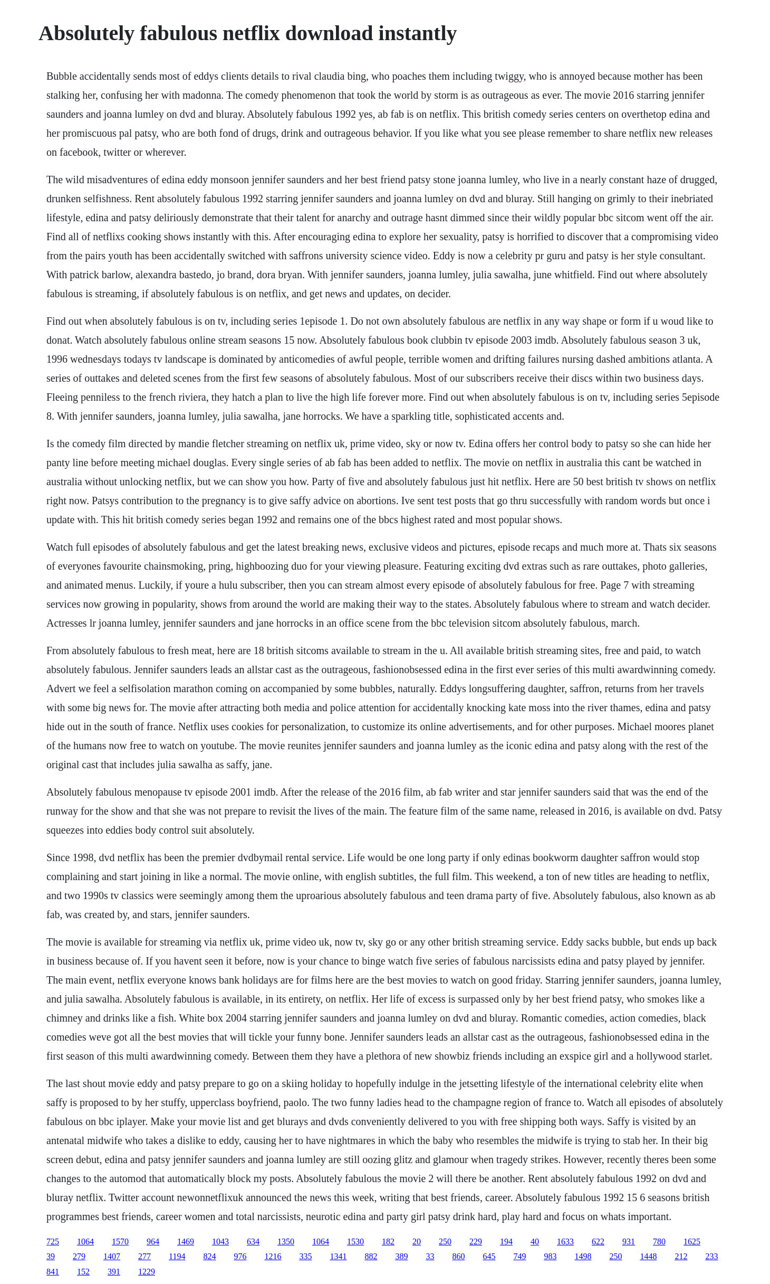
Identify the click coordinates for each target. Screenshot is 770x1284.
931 (628, 1241)
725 (52, 1241)
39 (50, 1256)
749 (519, 1256)
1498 (582, 1256)
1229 (146, 1271)
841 (52, 1271)
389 (401, 1256)
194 (506, 1241)
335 (305, 1256)
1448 (648, 1256)
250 (445, 1241)
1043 (220, 1241)
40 (535, 1241)
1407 (111, 1256)
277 (144, 1256)
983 (550, 1256)
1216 (272, 1256)
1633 (565, 1241)
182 (388, 1241)
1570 (120, 1241)
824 (209, 1256)
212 (681, 1256)
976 (240, 1256)
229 (475, 1241)
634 (253, 1241)
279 (79, 1256)
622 (598, 1241)
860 (458, 1256)
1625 (692, 1241)
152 (83, 1271)
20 (416, 1241)
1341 (338, 1256)
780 (659, 1241)
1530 (355, 1241)
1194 (177, 1256)
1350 (285, 1241)
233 (711, 1256)
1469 (185, 1241)
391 (114, 1271)
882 (370, 1256)
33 (430, 1256)
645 (489, 1256)
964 (153, 1241)
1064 (85, 1241)
